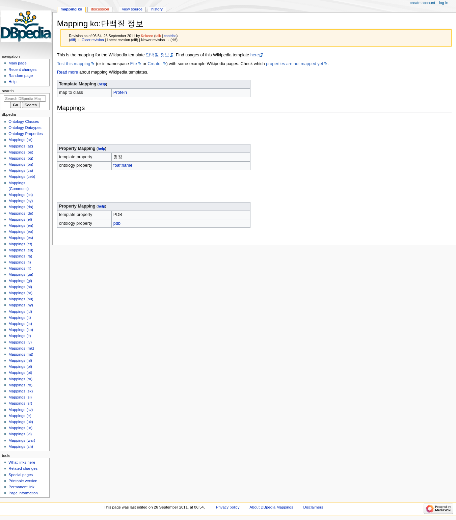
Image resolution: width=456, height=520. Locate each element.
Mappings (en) (20, 225)
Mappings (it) (19, 318)
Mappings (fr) (19, 268)
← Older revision (90, 40)
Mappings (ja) (20, 324)
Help (12, 82)
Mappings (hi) (20, 287)
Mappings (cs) (20, 195)
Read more (67, 72)
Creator (154, 63)
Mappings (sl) (20, 397)
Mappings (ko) (20, 330)
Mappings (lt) (19, 336)
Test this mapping (73, 63)
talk (158, 36)
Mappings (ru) (20, 379)
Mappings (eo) (20, 231)
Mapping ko (71, 9)
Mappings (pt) (20, 373)
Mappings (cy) (20, 201)
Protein (120, 92)
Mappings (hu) (20, 299)
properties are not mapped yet (294, 63)
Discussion (100, 9)
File (133, 63)
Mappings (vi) (20, 434)
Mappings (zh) (20, 446)
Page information (23, 493)
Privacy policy (228, 507)
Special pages (20, 475)
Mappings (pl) (20, 366)
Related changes (22, 468)
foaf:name (122, 165)
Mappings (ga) (20, 274)
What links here (21, 462)
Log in (443, 3)
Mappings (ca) (20, 170)
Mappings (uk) (20, 422)
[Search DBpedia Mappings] (25, 98)
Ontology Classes (23, 121)
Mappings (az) (20, 146)
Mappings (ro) (20, 385)
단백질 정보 (157, 55)
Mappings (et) (20, 244)
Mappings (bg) (20, 158)
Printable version (22, 481)
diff (72, 40)
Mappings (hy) (20, 305)
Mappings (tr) (19, 416)
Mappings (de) (20, 213)
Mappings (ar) (20, 140)
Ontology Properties (25, 134)
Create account (422, 3)
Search (8, 91)
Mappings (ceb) (21, 176)
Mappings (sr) (20, 403)
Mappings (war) (21, 440)
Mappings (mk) (21, 348)
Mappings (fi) (19, 262)
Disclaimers (313, 507)
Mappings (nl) (20, 360)
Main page (17, 63)
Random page (20, 76)
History (157, 9)
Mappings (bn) (20, 164)
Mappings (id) (20, 311)
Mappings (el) (20, 219)
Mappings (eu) (20, 250)
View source (132, 9)
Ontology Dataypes (24, 128)
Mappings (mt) (20, 354)
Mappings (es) (20, 238)
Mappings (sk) (20, 391)
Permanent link (21, 487)
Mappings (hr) (20, 293)
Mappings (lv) (20, 342)
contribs (170, 36)
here (254, 55)
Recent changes (22, 69)
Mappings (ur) (20, 428)
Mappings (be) (20, 152)
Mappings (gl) (20, 281)
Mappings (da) (20, 207)
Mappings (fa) (20, 256)
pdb (116, 223)
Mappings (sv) (20, 410)
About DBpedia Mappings (271, 507)
